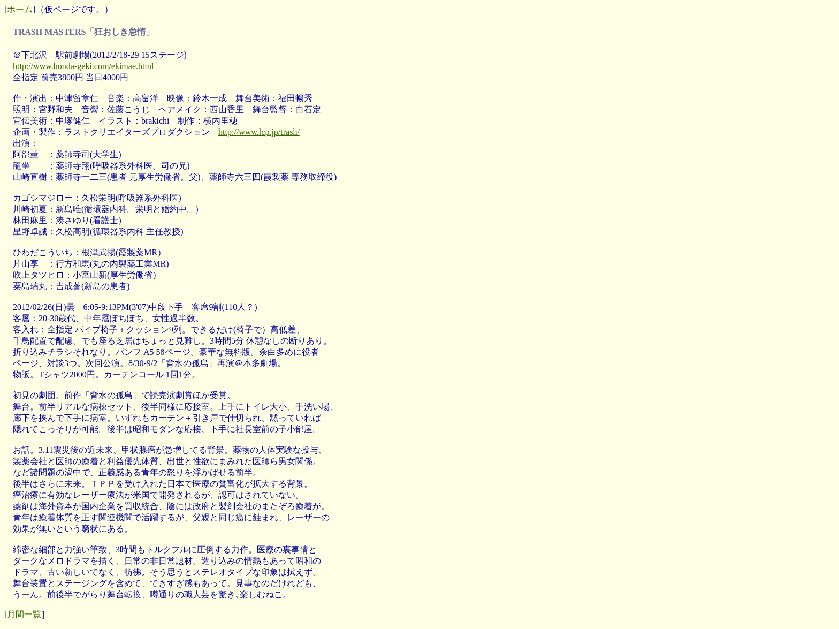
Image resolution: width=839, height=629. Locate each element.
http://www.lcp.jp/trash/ (259, 132)
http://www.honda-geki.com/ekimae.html (83, 66)
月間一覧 (24, 614)
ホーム (20, 9)
